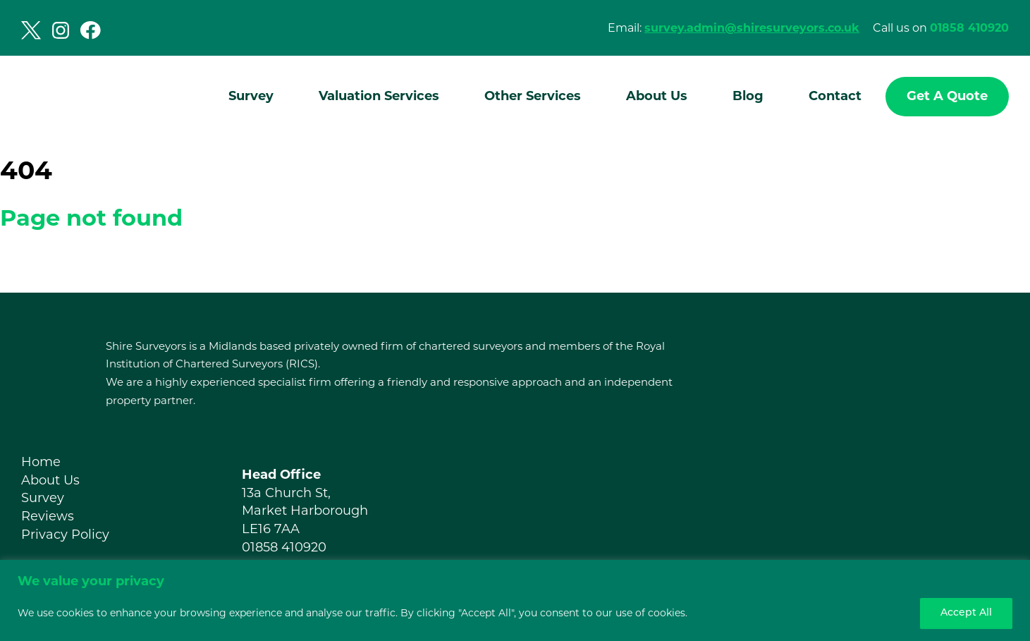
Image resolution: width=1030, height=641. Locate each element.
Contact (835, 96)
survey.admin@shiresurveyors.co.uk (751, 28)
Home (41, 462)
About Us (656, 96)
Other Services (532, 96)
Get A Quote (947, 96)
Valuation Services (379, 96)
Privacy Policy (65, 534)
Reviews (47, 516)
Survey (251, 96)
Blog (748, 96)
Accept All (966, 613)
